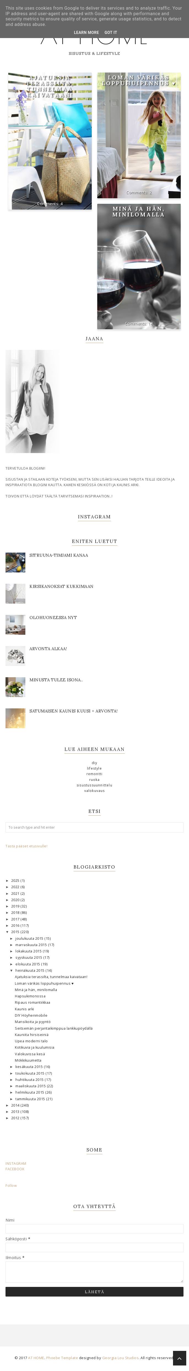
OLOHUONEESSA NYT (53, 617)
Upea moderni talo (31, 1041)
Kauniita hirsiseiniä (31, 1034)
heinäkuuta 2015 (30, 970)
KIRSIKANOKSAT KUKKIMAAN (61, 586)
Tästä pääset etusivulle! (26, 846)
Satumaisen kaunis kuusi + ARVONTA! (73, 711)
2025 (16, 880)
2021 (16, 893)
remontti (95, 774)
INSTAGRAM (16, 1163)
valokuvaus (94, 790)
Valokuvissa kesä (30, 1054)
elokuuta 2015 (28, 964)
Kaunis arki (24, 1009)
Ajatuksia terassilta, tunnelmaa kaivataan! (50, 86)
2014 (16, 1105)
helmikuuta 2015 (30, 1092)
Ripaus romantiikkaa (32, 1002)
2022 (16, 887)
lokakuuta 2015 (29, 951)
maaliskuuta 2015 (31, 1086)
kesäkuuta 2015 (29, 1066)
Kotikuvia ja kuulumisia (35, 1047)
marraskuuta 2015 (31, 944)
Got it (110, 32)
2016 (16, 925)
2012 (16, 1118)
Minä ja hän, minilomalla (138, 211)
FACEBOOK (15, 1169)
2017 (16, 919)
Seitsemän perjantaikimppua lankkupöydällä (54, 1028)
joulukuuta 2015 (29, 938)
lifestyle (94, 768)
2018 (16, 912)
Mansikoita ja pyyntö (33, 1021)
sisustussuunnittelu (94, 785)
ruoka (94, 779)
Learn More (86, 32)
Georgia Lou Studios (120, 1357)
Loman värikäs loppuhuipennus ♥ (139, 80)
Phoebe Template (62, 1357)
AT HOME (36, 1357)
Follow (11, 1185)
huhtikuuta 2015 (30, 1079)
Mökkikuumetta (28, 1060)
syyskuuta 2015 (29, 957)
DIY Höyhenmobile (31, 1015)
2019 (16, 906)
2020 (16, 900)
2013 (16, 1111)
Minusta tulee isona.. (56, 679)
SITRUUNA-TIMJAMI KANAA (58, 555)
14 (150, 323)
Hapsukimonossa (30, 996)
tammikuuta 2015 (30, 1099)
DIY (95, 763)
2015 (16, 932)
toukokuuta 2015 (30, 1073)
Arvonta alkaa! (48, 648)
